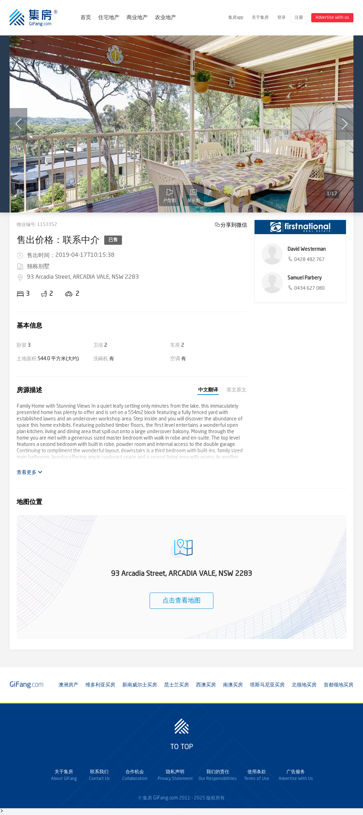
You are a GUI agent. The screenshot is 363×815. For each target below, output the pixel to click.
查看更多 (30, 472)
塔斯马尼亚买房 (267, 685)
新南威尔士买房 (139, 685)
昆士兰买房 (176, 685)
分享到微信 (233, 224)
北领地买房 (304, 685)
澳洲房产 (68, 685)
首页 (85, 18)
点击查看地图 (181, 601)
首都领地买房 (338, 685)
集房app (235, 18)
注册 (299, 18)
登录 (281, 18)
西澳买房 (206, 685)
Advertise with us (332, 18)
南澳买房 (233, 685)
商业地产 (137, 18)
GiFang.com (165, 798)
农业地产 (165, 18)
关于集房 (260, 18)
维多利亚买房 (100, 685)
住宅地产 (108, 18)
